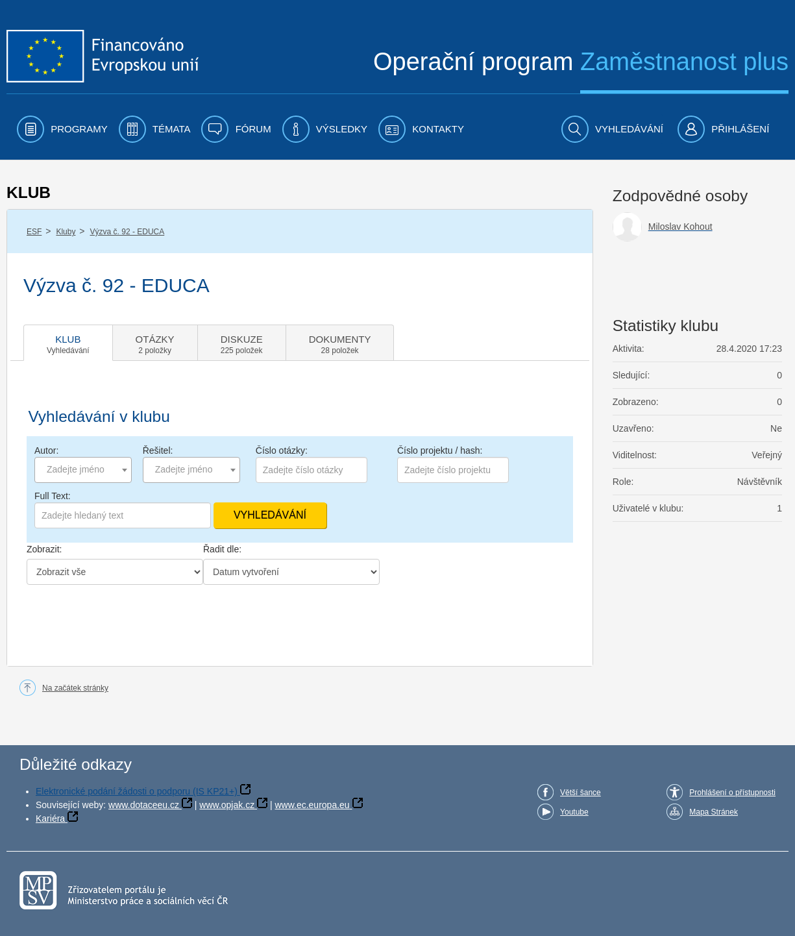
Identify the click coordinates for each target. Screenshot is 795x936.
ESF (34, 231)
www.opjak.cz (226, 805)
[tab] (68, 343)
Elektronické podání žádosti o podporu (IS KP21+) (137, 791)
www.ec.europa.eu (312, 805)
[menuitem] (62, 129)
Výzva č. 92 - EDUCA (127, 231)
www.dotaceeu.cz (143, 805)
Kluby (65, 231)
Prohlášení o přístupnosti (732, 792)
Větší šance (580, 792)
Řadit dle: (222, 549)
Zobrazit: (44, 549)
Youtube (574, 812)
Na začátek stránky (75, 688)
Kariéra (50, 818)
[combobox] (83, 470)
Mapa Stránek (713, 812)
